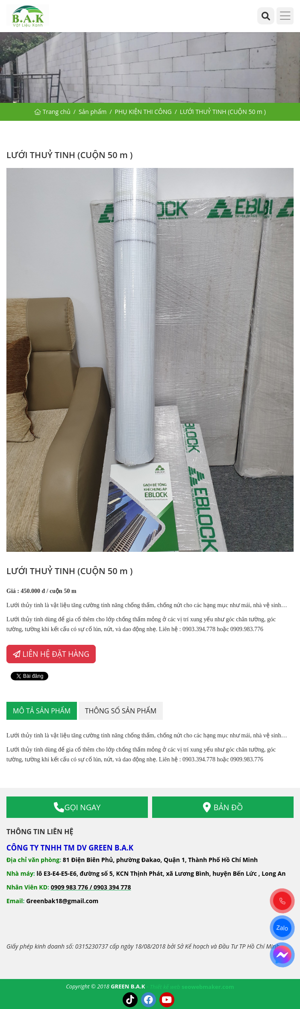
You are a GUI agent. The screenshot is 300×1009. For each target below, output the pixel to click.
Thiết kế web (165, 987)
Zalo (282, 928)
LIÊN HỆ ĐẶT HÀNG (51, 654)
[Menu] (285, 15)
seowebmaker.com (208, 987)
